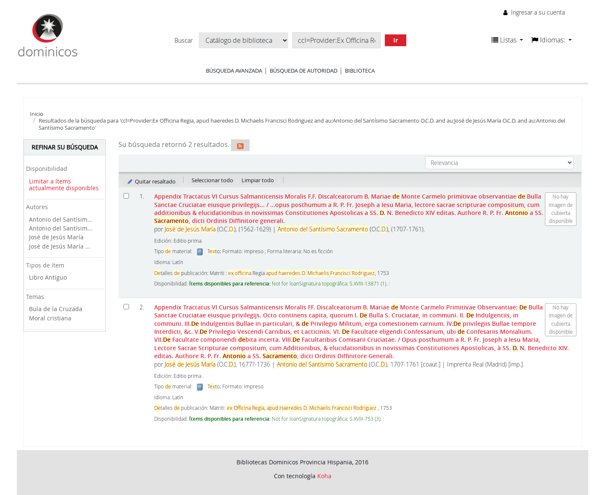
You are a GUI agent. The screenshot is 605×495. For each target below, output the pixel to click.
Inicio (36, 113)
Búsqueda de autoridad (303, 70)
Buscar (183, 41)
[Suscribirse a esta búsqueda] (240, 145)
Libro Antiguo (48, 277)
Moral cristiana (50, 318)
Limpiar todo (258, 180)
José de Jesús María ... (59, 246)
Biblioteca (360, 70)
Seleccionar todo (212, 180)
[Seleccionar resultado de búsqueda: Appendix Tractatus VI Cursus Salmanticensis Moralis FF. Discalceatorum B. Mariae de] (126, 306)
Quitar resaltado (151, 181)
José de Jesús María (56, 237)
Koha (324, 476)
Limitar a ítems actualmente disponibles (64, 184)
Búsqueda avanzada (234, 70)
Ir (395, 40)
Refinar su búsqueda (65, 147)
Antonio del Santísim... (60, 219)
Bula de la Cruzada (55, 309)
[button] (507, 39)
